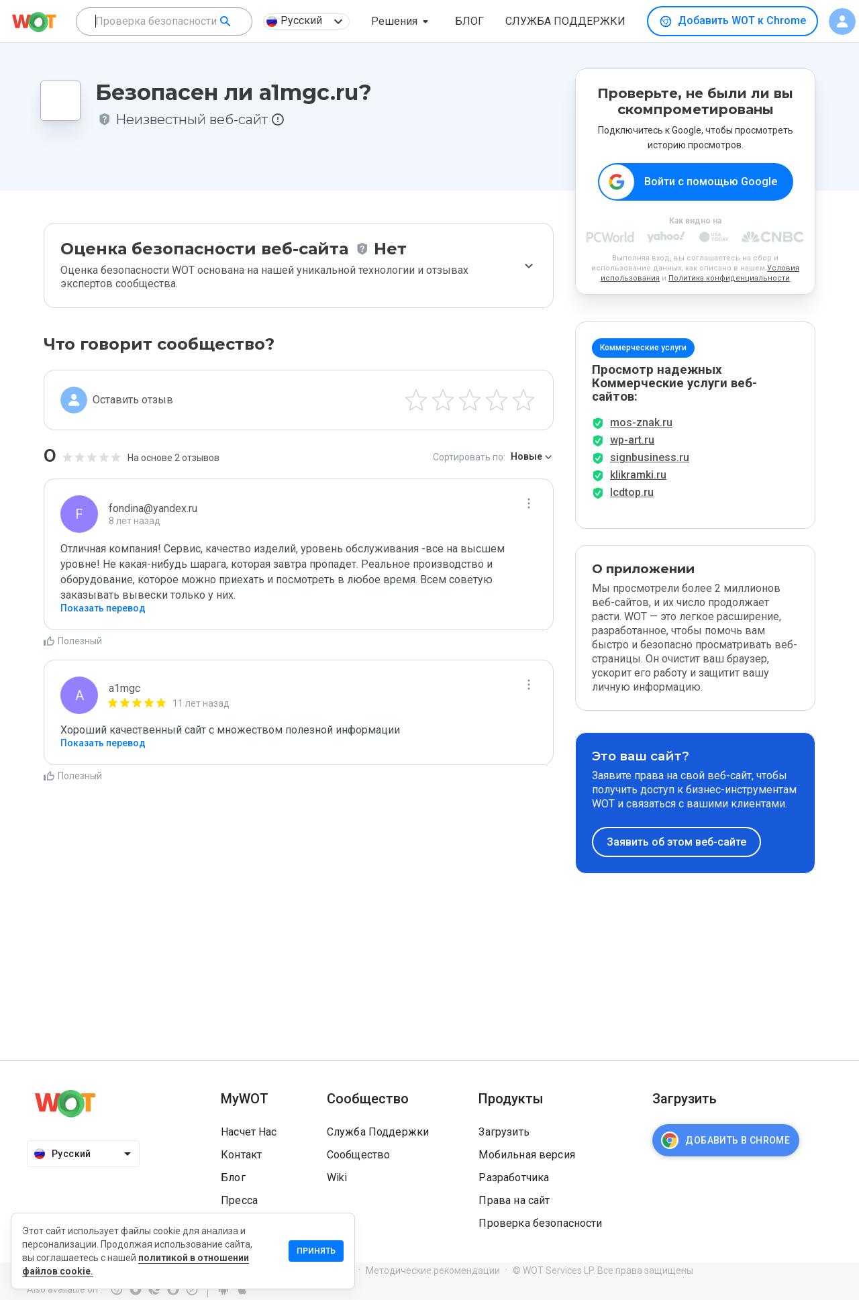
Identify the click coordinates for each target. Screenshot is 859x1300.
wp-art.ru (632, 440)
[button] (402, 21)
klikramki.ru (638, 474)
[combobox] (164, 21)
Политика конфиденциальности (729, 278)
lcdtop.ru (632, 492)
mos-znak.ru (641, 422)
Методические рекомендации (433, 1270)
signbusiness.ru (649, 457)
